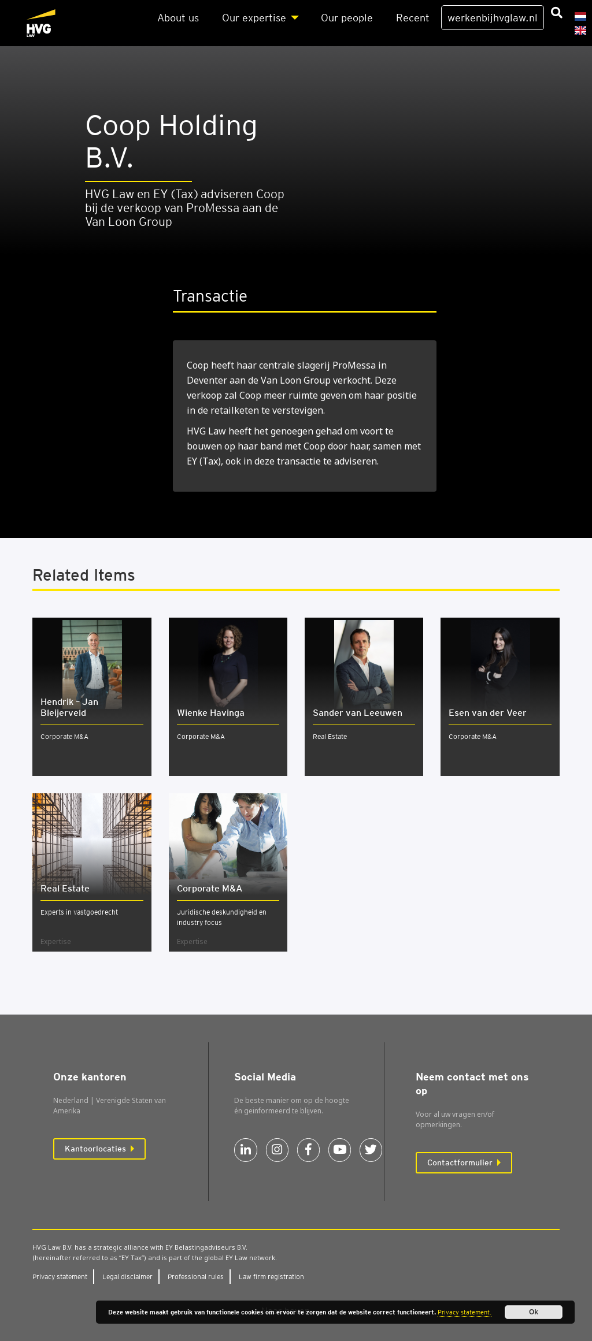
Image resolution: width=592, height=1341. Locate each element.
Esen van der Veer (488, 712)
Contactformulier (460, 1162)
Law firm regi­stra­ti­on (271, 1276)
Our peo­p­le (347, 18)
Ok (533, 1312)
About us (178, 18)
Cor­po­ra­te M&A (209, 888)
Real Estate (330, 736)
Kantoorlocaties (95, 1148)
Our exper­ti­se (254, 18)
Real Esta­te (65, 888)
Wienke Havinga (211, 712)
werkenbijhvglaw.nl (492, 18)
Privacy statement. (464, 1312)
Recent (413, 18)
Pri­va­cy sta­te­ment (59, 1276)
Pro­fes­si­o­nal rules (196, 1276)
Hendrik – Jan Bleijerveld (69, 707)
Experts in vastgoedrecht (79, 912)
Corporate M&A (64, 736)
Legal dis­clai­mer (127, 1276)
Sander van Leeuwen (357, 712)
